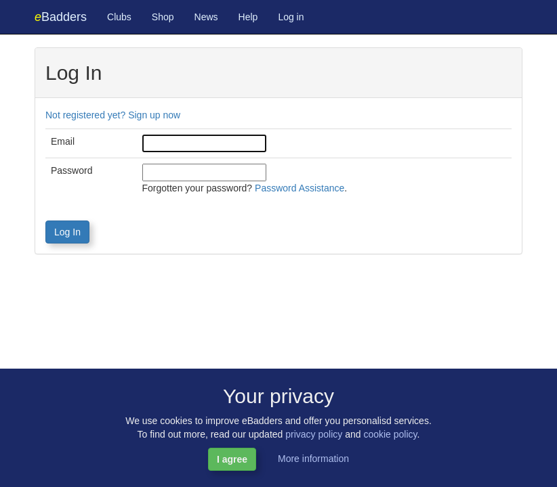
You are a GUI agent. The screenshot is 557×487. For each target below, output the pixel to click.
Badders (61, 17)
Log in (291, 16)
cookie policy (390, 434)
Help (248, 16)
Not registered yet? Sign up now (112, 115)
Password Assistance (299, 188)
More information (313, 458)
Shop (163, 16)
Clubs (119, 16)
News (206, 16)
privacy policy (313, 434)
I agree (232, 459)
